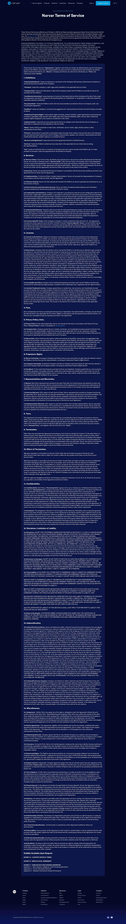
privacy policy (60, 326)
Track (23, 897)
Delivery (43, 902)
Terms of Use (81, 900)
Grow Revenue (45, 895)
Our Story (98, 893)
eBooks (61, 895)
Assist (23, 902)
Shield (24, 904)
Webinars (61, 900)
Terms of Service (82, 902)
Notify (24, 900)
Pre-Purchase (44, 900)
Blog (60, 893)
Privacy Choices (82, 895)
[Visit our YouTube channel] (111, 917)
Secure (24, 895)
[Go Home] (14, 897)
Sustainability (99, 900)
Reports (61, 897)
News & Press (99, 902)
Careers (98, 895)
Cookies (80, 893)
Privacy (79, 897)
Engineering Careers (101, 897)
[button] (31, 891)
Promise (24, 893)
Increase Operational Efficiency (49, 897)
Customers (62, 904)
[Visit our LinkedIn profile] (108, 917)
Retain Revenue (45, 893)
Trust (79, 904)
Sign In (91, 3)
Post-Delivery (44, 904)
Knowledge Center (64, 902)
